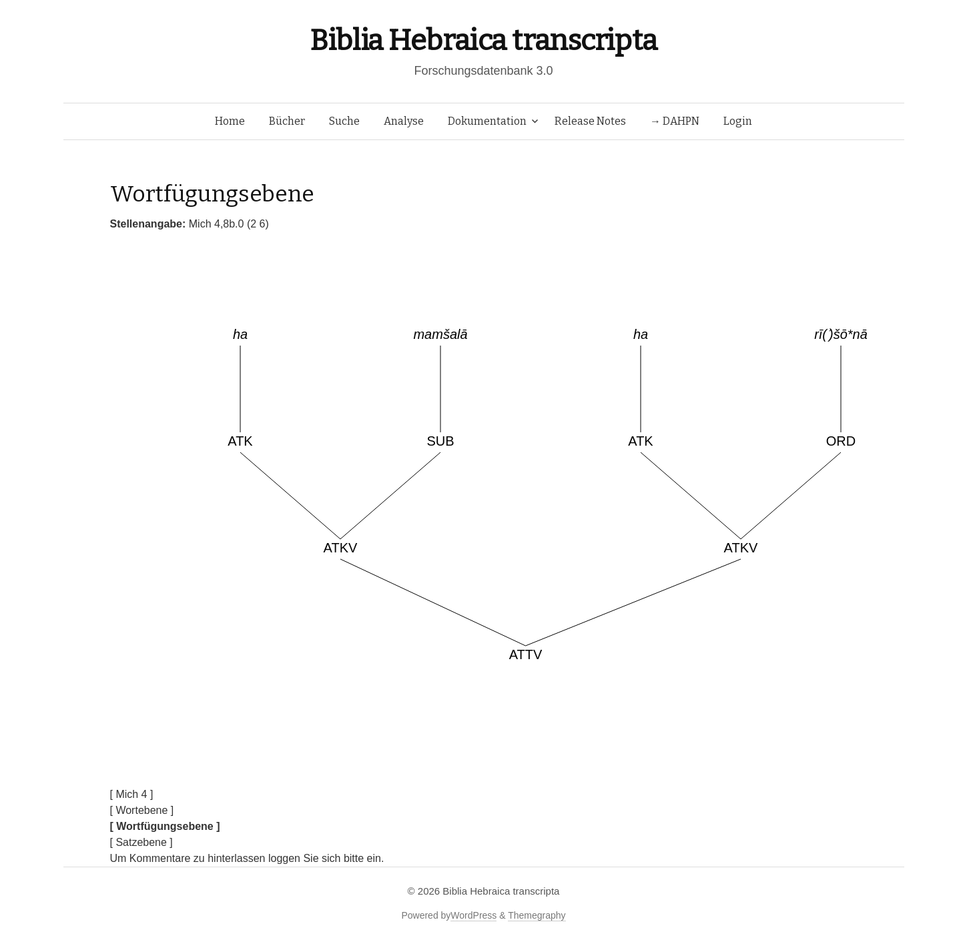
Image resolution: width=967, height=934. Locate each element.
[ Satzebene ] (141, 842)
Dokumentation (487, 121)
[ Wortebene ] (142, 810)
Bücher (287, 121)
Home (230, 121)
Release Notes (590, 121)
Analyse (404, 121)
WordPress (473, 915)
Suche (344, 121)
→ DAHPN (674, 121)
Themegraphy (536, 915)
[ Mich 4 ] (131, 794)
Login (737, 121)
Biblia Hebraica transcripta (483, 40)
